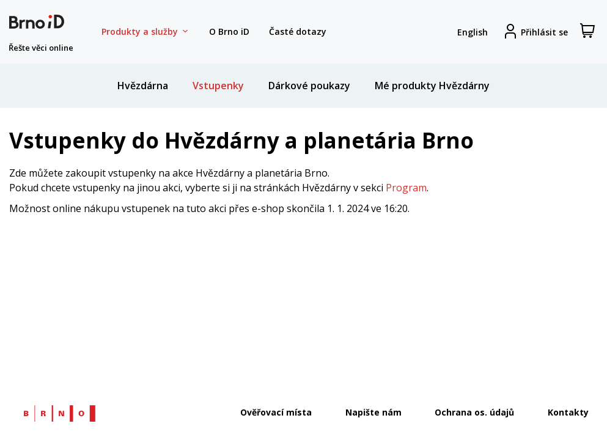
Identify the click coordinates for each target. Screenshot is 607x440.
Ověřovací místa (276, 412)
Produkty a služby (145, 32)
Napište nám (373, 412)
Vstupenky (218, 85)
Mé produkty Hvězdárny (432, 85)
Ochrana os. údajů (474, 412)
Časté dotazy (297, 31)
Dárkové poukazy (309, 85)
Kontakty (568, 412)
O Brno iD (229, 31)
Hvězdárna (142, 85)
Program (406, 187)
